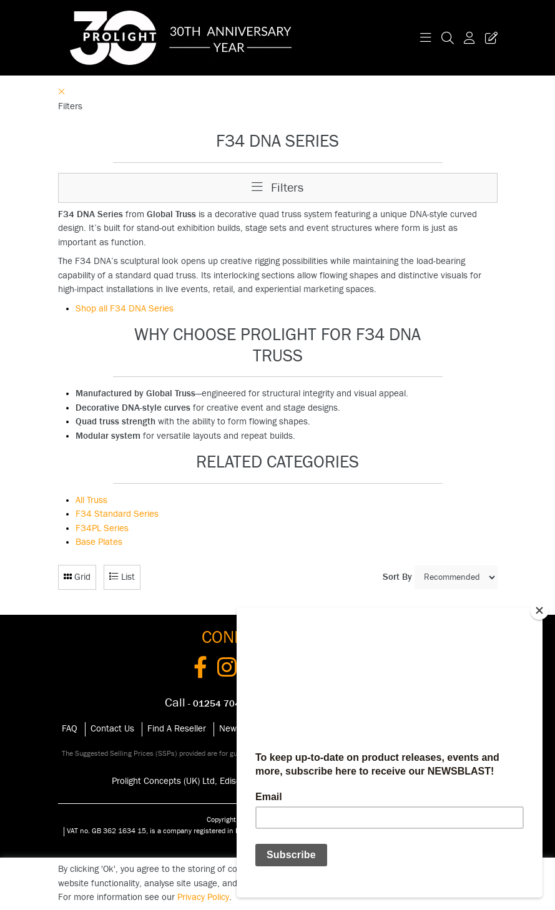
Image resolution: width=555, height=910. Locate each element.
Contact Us (112, 728)
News (230, 728)
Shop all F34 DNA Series (125, 308)
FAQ (69, 728)
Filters (277, 187)
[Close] (539, 610)
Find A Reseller (176, 728)
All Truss (91, 500)
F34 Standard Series (117, 514)
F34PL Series (102, 528)
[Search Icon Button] (447, 38)
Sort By (397, 577)
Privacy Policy (203, 897)
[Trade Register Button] (489, 38)
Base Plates (99, 542)
